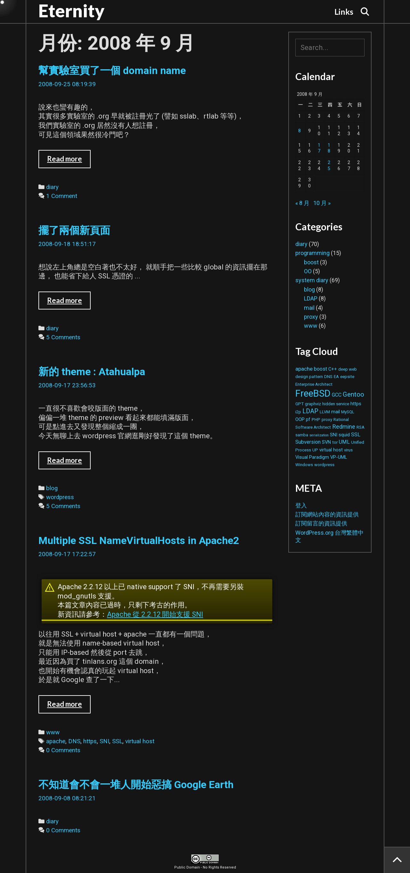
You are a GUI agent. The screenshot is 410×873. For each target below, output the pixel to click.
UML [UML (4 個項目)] (344, 442)
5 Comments (63, 337)
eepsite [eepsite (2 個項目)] (347, 376)
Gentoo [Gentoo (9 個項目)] (353, 394)
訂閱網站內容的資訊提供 (327, 514)
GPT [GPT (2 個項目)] (299, 403)
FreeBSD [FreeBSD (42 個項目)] (313, 393)
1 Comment (61, 196)
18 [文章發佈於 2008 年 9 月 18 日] (329, 148)
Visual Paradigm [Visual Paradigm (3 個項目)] (312, 457)
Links (343, 11)
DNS (74, 741)
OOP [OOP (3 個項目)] (300, 419)
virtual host (139, 741)
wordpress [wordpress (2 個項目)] (324, 464)
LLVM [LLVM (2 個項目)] (325, 411)
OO (308, 271)
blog (52, 488)
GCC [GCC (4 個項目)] (336, 395)
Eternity (71, 10)
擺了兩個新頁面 (74, 230)
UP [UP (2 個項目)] (315, 450)
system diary (311, 280)
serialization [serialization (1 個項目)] (319, 435)
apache (55, 741)
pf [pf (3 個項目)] (308, 419)
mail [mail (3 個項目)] (335, 412)
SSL (117, 741)
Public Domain (187, 867)
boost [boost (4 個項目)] (320, 369)
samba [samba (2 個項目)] (301, 434)
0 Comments (63, 750)
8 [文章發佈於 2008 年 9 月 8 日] (299, 131)
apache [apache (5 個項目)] (304, 369)
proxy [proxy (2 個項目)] (327, 419)
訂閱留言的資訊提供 (321, 523)
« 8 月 (302, 203)
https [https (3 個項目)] (355, 404)
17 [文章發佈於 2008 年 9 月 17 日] (319, 148)
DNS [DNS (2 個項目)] (328, 376)
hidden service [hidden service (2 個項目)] (335, 403)
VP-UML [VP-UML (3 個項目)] (338, 457)
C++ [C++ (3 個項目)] (332, 369)
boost (311, 262)
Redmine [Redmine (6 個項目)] (343, 426)
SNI (104, 741)
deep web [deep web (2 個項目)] (347, 369)
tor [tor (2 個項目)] (335, 442)
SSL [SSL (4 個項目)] (355, 435)
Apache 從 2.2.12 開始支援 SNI (155, 614)
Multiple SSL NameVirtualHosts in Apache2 (138, 540)
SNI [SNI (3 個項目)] (333, 435)
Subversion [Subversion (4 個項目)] (308, 442)
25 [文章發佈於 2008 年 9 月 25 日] (329, 165)
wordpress (60, 497)
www (53, 732)
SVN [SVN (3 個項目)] (326, 442)
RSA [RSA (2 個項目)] (361, 427)
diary (52, 187)
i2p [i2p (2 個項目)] (298, 411)
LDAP (310, 298)
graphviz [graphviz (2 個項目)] (313, 403)
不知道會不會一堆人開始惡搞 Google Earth (136, 784)
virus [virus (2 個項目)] (348, 450)
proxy (311, 316)
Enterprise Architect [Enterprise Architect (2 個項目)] (313, 384)
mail (309, 307)
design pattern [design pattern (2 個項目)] (309, 376)
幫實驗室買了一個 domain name (112, 70)
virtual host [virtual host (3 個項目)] (331, 450)
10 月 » (322, 203)
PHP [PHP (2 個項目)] (316, 419)
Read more (69, 161)
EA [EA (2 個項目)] (336, 376)
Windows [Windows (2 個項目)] (304, 464)
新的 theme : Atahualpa (91, 372)
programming (312, 253)
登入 (301, 505)
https (90, 741)
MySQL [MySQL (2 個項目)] (347, 411)
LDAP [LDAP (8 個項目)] (310, 411)
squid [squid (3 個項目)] (344, 435)
